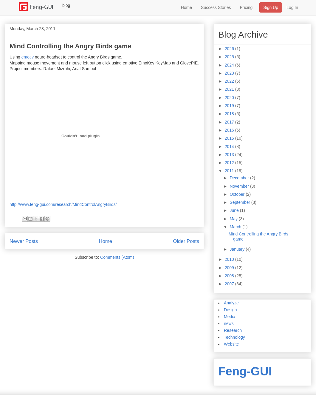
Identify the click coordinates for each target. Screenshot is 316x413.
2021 (230, 89)
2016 (230, 130)
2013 (230, 154)
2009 (230, 267)
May (234, 218)
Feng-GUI (245, 371)
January (238, 249)
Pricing (246, 7)
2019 (230, 105)
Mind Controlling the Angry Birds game (70, 46)
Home (186, 7)
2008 (230, 275)
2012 (230, 162)
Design (230, 309)
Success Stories (216, 7)
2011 (230, 170)
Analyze (231, 302)
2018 (230, 113)
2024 (230, 65)
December (240, 177)
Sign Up (270, 7)
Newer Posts (24, 241)
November (240, 186)
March (236, 226)
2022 (230, 81)
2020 (230, 97)
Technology (234, 337)
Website (231, 344)
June (235, 210)
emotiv (27, 57)
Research (233, 330)
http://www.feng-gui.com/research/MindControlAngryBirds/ (63, 204)
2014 (230, 146)
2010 (230, 259)
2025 (230, 56)
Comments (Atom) (117, 257)
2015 (230, 138)
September (240, 202)
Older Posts (186, 241)
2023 (230, 73)
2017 (230, 122)
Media (229, 316)
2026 (230, 48)
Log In (292, 7)
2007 (230, 283)
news (229, 323)
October (238, 194)
